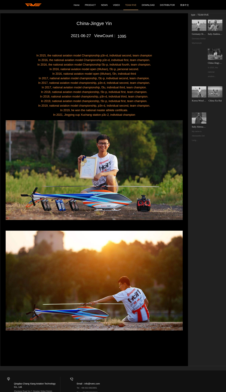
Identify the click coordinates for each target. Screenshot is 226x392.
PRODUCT (90, 5)
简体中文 (184, 5)
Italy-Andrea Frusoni (215, 33)
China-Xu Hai (215, 99)
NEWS (104, 5)
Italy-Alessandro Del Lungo (199, 125)
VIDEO (116, 5)
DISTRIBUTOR (167, 5)
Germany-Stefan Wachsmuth (199, 33)
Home (76, 5)
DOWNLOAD (148, 5)
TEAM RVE (130, 5)
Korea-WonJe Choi (199, 99)
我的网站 (34, 5)
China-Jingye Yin (215, 62)
